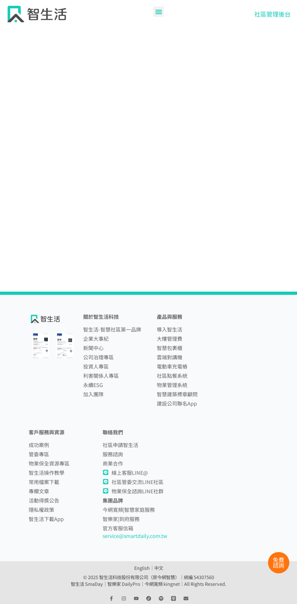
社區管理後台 (272, 14)
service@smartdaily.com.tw (135, 536)
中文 (158, 567)
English (142, 567)
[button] (158, 11)
